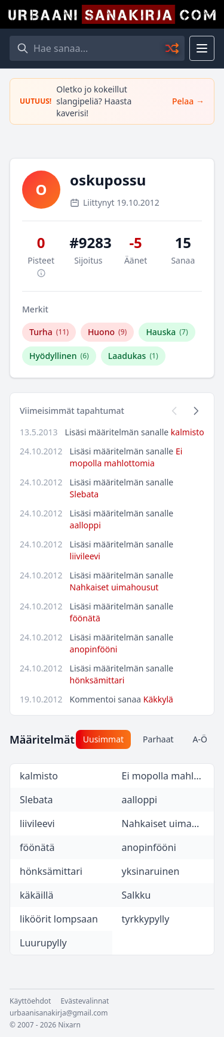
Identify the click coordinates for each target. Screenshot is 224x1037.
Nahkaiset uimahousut (114, 587)
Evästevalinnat (84, 1001)
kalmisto (187, 432)
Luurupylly (43, 942)
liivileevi (85, 556)
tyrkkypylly (146, 918)
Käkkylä (158, 699)
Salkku (136, 895)
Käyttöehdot (30, 1001)
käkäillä (36, 895)
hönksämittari (97, 680)
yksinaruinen (151, 871)
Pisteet (40, 266)
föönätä (85, 618)
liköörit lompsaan (59, 918)
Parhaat (158, 739)
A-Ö (200, 739)
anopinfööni (94, 649)
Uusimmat (103, 739)
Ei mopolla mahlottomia (126, 457)
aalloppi (85, 525)
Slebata (84, 494)
